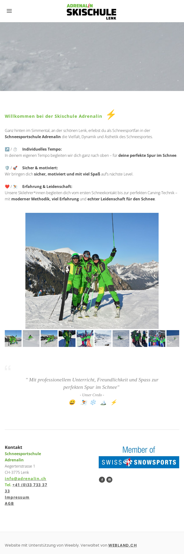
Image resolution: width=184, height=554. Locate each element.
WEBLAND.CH (122, 545)
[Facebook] (102, 480)
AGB (9, 503)
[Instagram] (109, 480)
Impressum (17, 497)
